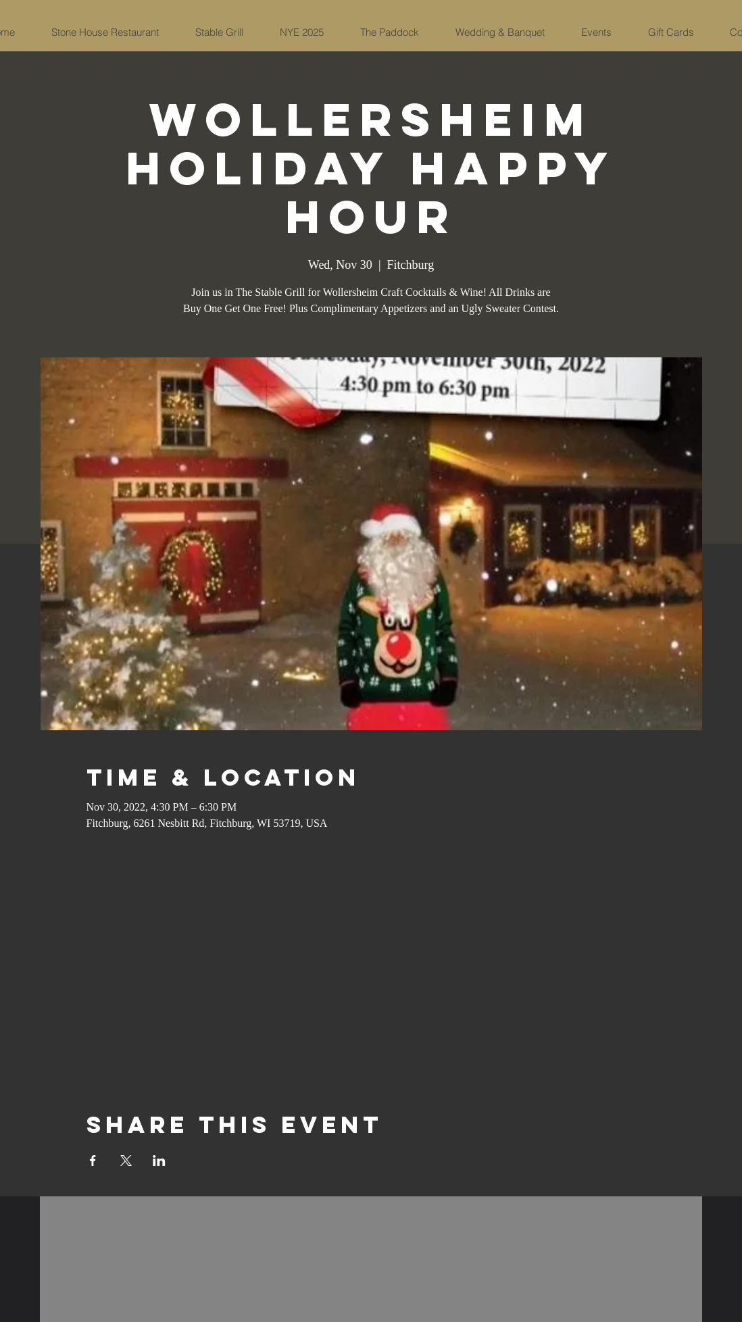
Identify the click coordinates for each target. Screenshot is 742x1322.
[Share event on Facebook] (92, 1160)
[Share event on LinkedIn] (159, 1160)
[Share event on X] (126, 1160)
